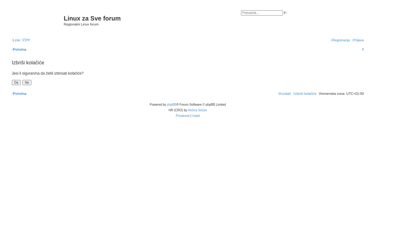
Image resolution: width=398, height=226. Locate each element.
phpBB (171, 104)
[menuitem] (26, 40)
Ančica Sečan (197, 110)
